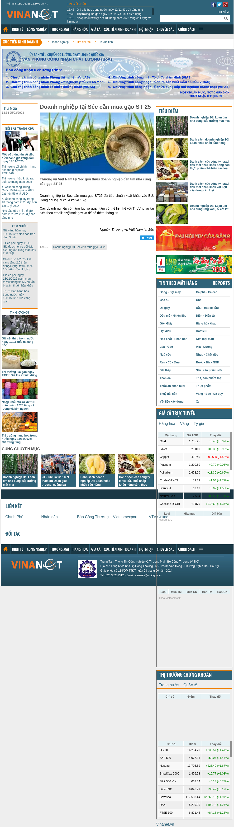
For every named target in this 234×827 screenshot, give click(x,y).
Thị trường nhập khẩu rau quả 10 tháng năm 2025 (18, 180)
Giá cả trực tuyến (177, 414)
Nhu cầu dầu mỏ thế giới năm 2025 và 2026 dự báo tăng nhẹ (18, 214)
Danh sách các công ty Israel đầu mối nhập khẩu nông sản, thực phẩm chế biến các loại (210, 165)
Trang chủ (5, 29)
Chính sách (186, 30)
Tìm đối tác (83, 42)
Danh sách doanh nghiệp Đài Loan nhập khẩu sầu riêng (95, 480)
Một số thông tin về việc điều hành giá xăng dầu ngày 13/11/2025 (18, 158)
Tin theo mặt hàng (178, 284)
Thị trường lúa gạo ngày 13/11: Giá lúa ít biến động (104, 14)
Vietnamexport (125, 517)
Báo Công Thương (93, 517)
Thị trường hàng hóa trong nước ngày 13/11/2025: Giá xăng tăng (20, 439)
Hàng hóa (80, 30)
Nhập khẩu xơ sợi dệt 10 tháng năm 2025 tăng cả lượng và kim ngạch (109, 19)
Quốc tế (190, 685)
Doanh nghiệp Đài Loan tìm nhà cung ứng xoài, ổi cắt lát (209, 207)
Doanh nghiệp (60, 42)
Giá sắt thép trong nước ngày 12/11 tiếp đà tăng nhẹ (105, 9)
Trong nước (169, 685)
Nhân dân (49, 517)
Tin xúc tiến (105, 42)
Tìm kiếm (223, 11)
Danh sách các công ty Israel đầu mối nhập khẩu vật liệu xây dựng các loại (209, 187)
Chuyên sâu (166, 30)
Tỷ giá (199, 424)
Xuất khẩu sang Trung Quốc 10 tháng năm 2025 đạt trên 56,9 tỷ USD (18, 190)
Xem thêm (201, 29)
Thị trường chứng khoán (185, 675)
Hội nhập (146, 30)
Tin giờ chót (77, 4)
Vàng (184, 424)
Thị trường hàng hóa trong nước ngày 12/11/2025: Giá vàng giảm (16, 296)
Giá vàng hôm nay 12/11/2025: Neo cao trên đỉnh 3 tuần (19, 234)
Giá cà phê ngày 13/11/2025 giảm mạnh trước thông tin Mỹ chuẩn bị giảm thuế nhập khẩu (19, 280)
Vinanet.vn (165, 824)
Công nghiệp (37, 30)
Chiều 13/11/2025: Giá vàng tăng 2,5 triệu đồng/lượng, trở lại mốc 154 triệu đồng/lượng (18, 264)
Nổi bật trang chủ (19, 128)
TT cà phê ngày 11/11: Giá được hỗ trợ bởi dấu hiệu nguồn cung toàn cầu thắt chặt (19, 248)
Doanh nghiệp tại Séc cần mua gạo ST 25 (79, 247)
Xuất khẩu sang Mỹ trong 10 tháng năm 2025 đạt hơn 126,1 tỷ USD (19, 202)
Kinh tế (17, 30)
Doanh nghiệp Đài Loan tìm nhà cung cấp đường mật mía (19, 480)
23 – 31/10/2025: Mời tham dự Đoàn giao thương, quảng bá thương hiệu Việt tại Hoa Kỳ (58, 484)
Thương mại (59, 30)
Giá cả (95, 30)
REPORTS (221, 284)
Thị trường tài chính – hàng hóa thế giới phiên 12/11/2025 (19, 170)
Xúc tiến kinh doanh (120, 30)
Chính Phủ (14, 517)
